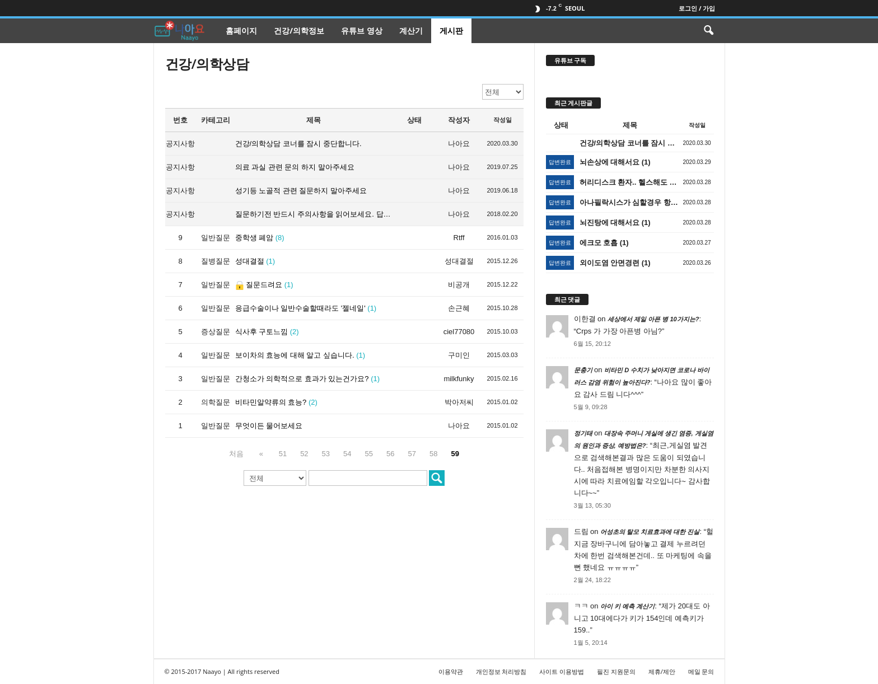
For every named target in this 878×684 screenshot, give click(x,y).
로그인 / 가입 (697, 8)
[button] (708, 30)
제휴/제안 (661, 671)
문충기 (583, 370)
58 (431, 453)
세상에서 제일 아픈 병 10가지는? (653, 319)
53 (324, 453)
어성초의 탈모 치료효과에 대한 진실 (649, 531)
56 (388, 453)
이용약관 (450, 671)
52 (302, 453)
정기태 (583, 433)
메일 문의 (701, 671)
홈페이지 (241, 30)
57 (410, 453)
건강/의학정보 (299, 30)
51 (280, 453)
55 (367, 453)
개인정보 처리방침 (501, 671)
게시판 (451, 30)
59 (453, 453)
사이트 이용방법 (561, 671)
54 (345, 453)
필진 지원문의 (616, 671)
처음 (238, 453)
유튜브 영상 (361, 30)
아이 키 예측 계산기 (627, 606)
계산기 (411, 30)
